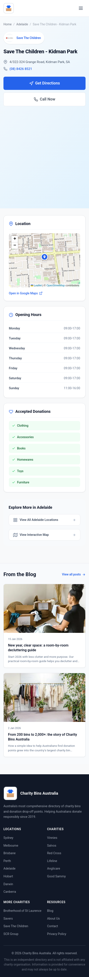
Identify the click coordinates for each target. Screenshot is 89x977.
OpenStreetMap (55, 285)
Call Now (44, 99)
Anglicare (53, 868)
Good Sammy (56, 876)
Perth (7, 861)
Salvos (51, 845)
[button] (44, 256)
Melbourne (10, 845)
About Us (53, 918)
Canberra (9, 892)
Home (7, 24)
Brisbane (9, 853)
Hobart (8, 876)
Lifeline (52, 861)
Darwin (8, 884)
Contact (52, 926)
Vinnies (52, 838)
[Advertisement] (44, 153)
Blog (50, 911)
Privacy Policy (56, 934)
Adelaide (22, 24)
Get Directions (44, 83)
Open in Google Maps (26, 293)
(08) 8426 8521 (21, 69)
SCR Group (10, 934)
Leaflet (36, 285)
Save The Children (15, 926)
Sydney (8, 838)
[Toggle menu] (81, 8)
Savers (8, 918)
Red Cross (54, 853)
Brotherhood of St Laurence (22, 911)
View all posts (74, 574)
